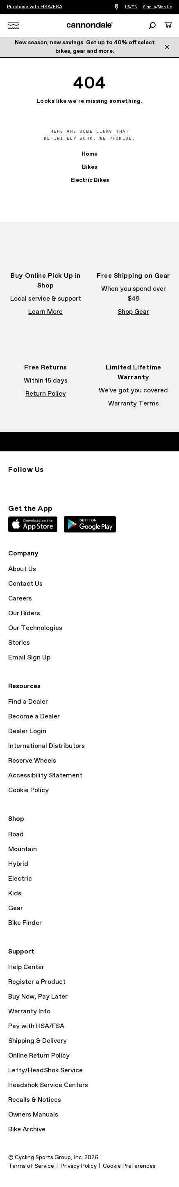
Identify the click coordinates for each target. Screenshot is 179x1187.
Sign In (149, 7)
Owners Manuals (33, 1114)
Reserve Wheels (32, 761)
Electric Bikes (89, 180)
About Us (22, 569)
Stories (19, 643)
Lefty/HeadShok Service (45, 1070)
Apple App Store (32, 524)
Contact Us (25, 584)
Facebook (31, 484)
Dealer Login (27, 731)
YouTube (67, 484)
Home (89, 154)
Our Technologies (35, 628)
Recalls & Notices (34, 1100)
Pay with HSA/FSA (36, 1026)
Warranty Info (29, 1011)
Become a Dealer (34, 716)
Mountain (22, 849)
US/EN (131, 7)
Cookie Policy (28, 790)
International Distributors (46, 746)
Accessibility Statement (45, 775)
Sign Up (165, 7)
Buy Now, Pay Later (38, 996)
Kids (14, 893)
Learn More (45, 312)
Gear (15, 908)
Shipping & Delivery (37, 1041)
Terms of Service (31, 1166)
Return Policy (45, 394)
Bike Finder (25, 923)
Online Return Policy (39, 1055)
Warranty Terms (133, 403)
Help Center (26, 967)
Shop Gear (133, 312)
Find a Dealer (28, 702)
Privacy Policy (78, 1166)
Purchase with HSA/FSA (34, 7)
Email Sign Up (29, 657)
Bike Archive (26, 1129)
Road (16, 834)
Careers (20, 598)
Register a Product (37, 982)
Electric (20, 878)
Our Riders (24, 613)
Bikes (89, 167)
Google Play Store (90, 524)
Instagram (13, 484)
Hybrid (18, 864)
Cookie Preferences (129, 1166)
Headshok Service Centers (48, 1085)
